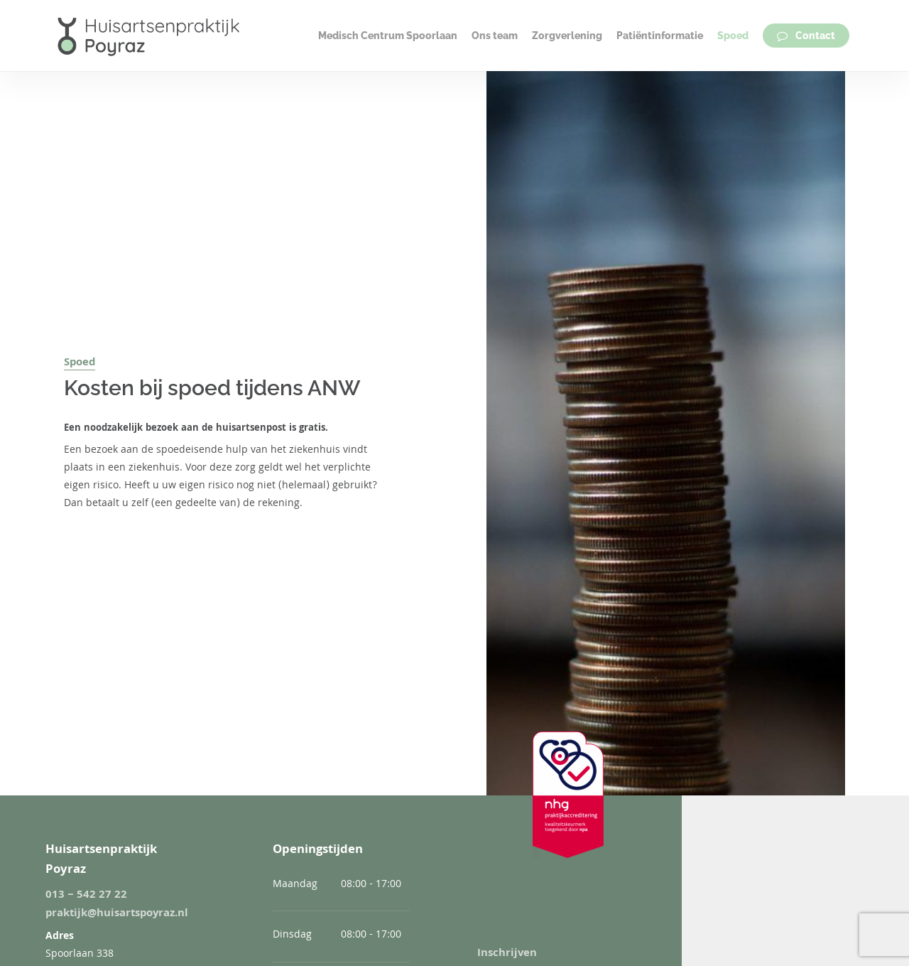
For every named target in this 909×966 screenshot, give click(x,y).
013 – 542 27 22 (86, 895)
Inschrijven (507, 954)
